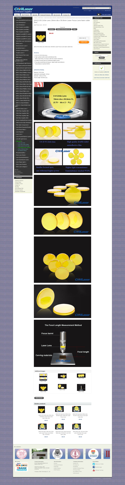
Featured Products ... (19, 172)
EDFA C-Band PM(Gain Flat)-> (23, 79)
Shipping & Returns (19, 180)
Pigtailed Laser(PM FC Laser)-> (23, 38)
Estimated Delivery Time (99, 27)
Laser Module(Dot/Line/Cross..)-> (24, 20)
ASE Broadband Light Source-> (23, 63)
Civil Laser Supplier (26, 478)
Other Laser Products (21, 164)
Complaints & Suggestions (99, 34)
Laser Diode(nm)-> (20, 24)
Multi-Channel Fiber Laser (22, 55)
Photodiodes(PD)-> (20, 152)
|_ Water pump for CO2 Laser (23, 145)
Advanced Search (102, 59)
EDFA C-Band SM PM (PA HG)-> (23, 81)
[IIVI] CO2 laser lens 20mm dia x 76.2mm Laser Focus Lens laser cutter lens (80, 416)
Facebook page (97, 467)
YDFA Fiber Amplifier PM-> (22, 113)
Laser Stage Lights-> (21, 162)
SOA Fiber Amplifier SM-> (22, 118)
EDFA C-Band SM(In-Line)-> (23, 75)
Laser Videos (96, 39)
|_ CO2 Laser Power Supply (23, 144)
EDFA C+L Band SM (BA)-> (22, 102)
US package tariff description (100, 41)
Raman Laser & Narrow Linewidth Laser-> (21, 60)
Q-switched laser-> (20, 48)
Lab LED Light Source (21, 139)
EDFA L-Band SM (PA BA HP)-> (23, 95)
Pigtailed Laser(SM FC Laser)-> (23, 36)
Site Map (17, 186)
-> (19, 141)
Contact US (66, 15)
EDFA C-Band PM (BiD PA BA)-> (24, 93)
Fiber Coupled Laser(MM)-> (22, 27)
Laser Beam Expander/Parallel (23, 127)
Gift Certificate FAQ (19, 188)
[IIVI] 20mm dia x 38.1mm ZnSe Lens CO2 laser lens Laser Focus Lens (80, 433)
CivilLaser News (97, 37)
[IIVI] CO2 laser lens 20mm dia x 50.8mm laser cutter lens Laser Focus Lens (63, 416)
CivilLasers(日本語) (97, 4)
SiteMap (44, 478)
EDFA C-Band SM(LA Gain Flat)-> (24, 84)
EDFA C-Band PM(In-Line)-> (23, 91)
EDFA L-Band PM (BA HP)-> (23, 98)
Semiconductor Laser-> (22, 45)
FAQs (95, 28)
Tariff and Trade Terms (98, 25)
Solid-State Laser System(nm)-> (24, 41)
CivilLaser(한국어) (107, 4)
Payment (95, 23)
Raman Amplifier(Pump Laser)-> (24, 120)
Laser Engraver (20, 132)
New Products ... (18, 171)
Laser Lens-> (19, 134)
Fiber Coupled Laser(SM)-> (22, 29)
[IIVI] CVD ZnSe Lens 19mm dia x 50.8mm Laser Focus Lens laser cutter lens (46, 417)
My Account (57, 15)
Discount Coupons (19, 189)
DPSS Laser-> (19, 43)
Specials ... (17, 169)
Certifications (96, 30)
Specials (35, 15)
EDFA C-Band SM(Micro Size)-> (23, 72)
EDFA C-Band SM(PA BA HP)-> (23, 70)
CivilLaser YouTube (98, 470)
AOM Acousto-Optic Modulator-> (24, 122)
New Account (108, 10)
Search (96, 52)
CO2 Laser (40, 17)
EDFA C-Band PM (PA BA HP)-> (23, 86)
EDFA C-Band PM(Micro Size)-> (23, 88)
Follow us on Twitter (98, 464)
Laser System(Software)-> (22, 157)
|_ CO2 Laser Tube (21, 142)
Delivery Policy (97, 31)
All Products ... (18, 174)
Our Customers (97, 22)
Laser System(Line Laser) (22, 159)
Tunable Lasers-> (20, 52)
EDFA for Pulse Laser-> (22, 108)
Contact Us (17, 185)
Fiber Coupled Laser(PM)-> (22, 31)
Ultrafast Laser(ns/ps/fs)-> (22, 50)
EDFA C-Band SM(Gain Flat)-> (23, 77)
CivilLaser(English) (88, 4)
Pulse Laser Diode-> (21, 155)
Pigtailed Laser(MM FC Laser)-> (23, 34)
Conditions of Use (19, 183)
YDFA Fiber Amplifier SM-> (22, 111)
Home (17, 15)
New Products (25, 15)
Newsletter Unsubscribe (20, 191)
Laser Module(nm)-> (21, 22)
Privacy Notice (18, 182)
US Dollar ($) (76, 7)
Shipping (76, 466)
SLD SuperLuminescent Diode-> (24, 65)
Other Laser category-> (21, 166)
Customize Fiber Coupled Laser (100, 36)
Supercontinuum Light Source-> (24, 68)
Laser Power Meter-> (21, 129)
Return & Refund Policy (98, 33)
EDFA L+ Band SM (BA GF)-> (23, 100)
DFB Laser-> (19, 57)
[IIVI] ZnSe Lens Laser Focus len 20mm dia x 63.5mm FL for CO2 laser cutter (63, 433)
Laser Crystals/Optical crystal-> (24, 136)
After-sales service (97, 42)
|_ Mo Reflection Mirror (22, 150)
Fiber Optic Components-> (22, 125)
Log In (89, 10)
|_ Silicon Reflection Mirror (22, 149)
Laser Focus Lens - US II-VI (50, 17)
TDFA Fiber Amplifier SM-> (22, 115)
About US (96, 20)
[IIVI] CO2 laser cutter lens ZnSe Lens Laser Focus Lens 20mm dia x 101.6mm (46, 433)
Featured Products (45, 15)
